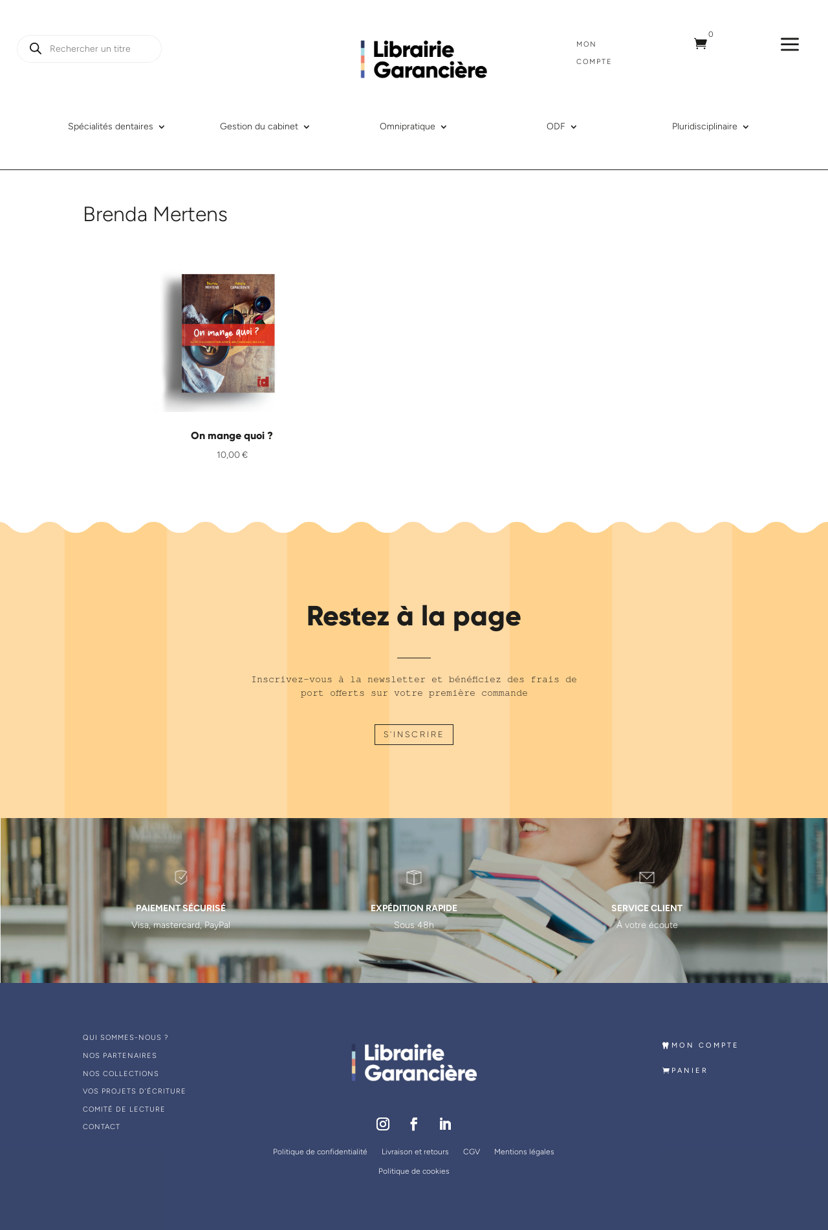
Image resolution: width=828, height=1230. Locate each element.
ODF (556, 127)
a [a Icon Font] (790, 44)
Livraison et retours (415, 1151)
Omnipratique (407, 127)
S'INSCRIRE (414, 734)
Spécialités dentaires (110, 127)
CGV (471, 1151)
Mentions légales (524, 1151)
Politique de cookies (414, 1171)
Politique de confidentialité (320, 1151)
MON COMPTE (705, 1045)
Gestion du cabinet (259, 127)
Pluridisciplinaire (704, 127)
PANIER (689, 1070)
